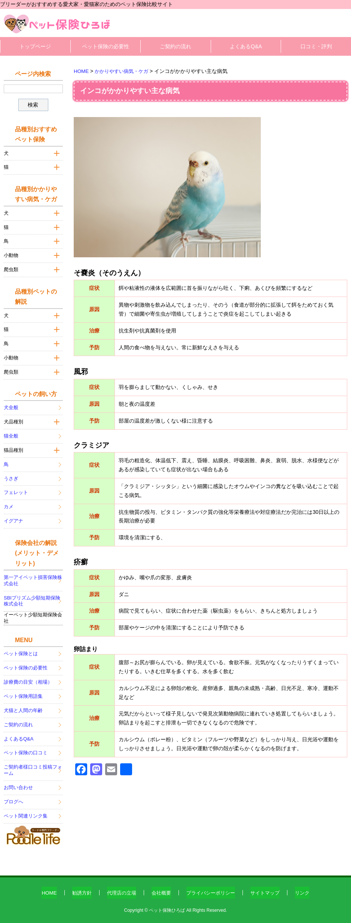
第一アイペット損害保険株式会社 (33, 578)
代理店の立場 (118, 890)
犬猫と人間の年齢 (23, 708)
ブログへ (13, 799)
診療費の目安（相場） (28, 680)
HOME (43, 890)
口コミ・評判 (316, 46)
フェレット (16, 490)
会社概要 (159, 890)
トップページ (35, 46)
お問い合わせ (18, 785)
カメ (8, 504)
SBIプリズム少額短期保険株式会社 (32, 598)
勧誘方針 (76, 890)
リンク (308, 890)
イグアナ (13, 518)
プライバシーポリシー (212, 890)
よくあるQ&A (246, 46)
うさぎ (11, 476)
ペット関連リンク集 (26, 813)
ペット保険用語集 (23, 694)
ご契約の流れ (175, 46)
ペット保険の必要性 (105, 46)
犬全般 (11, 405)
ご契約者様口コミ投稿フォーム (33, 768)
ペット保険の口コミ (26, 750)
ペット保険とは (21, 651)
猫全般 (11, 433)
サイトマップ (269, 890)
